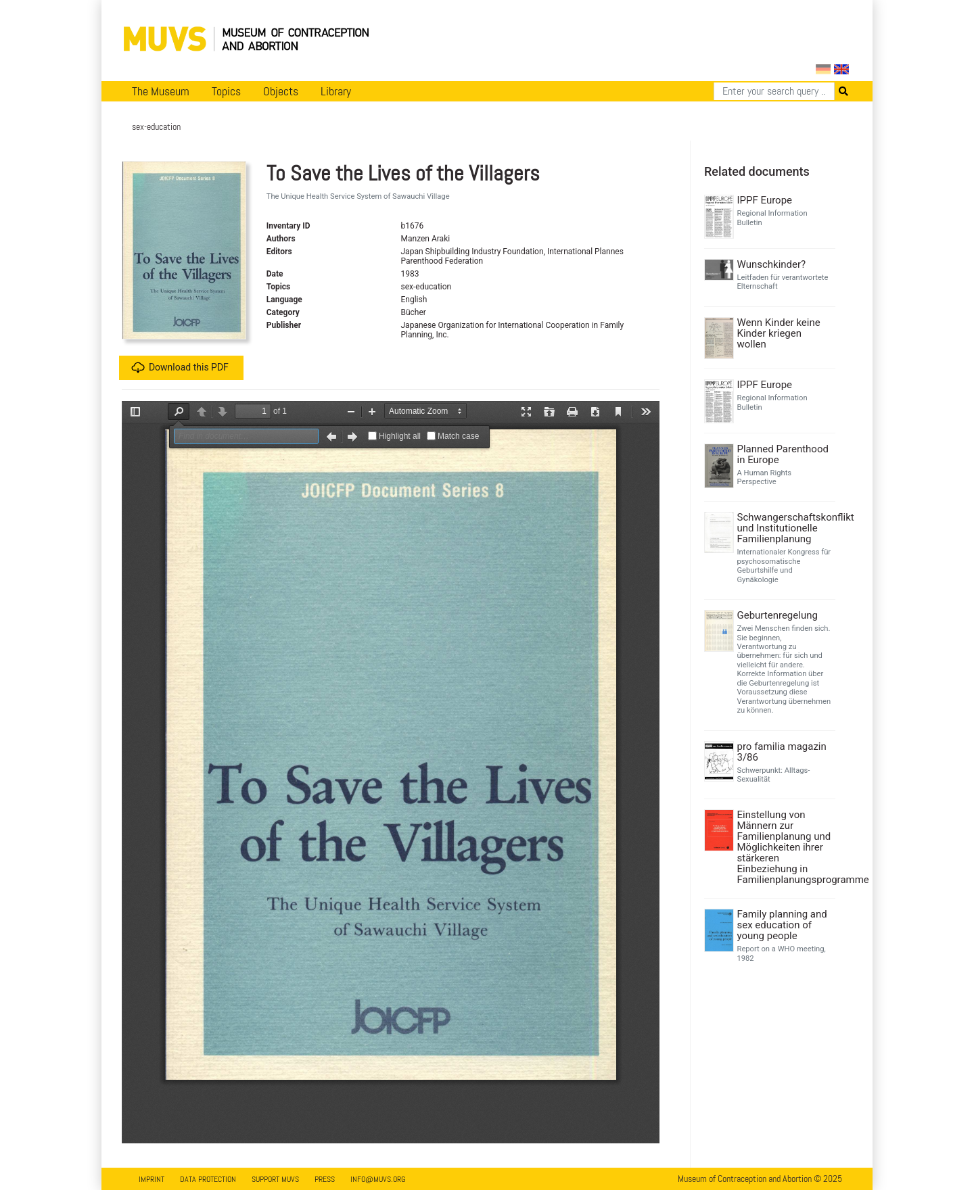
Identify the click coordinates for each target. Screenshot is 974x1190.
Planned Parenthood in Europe (783, 454)
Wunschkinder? (771, 264)
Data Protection (208, 1179)
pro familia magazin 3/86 (782, 752)
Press (325, 1179)
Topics (226, 91)
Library (336, 91)
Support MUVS (275, 1179)
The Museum (160, 91)
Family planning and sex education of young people (782, 925)
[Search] (774, 91)
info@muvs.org (377, 1179)
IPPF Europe (765, 200)
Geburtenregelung (777, 615)
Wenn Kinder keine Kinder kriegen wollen (778, 333)
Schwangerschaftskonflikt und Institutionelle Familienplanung (785, 528)
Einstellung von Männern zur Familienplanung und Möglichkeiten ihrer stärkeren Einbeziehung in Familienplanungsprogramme (785, 847)
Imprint (151, 1179)
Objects (280, 91)
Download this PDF (180, 368)
